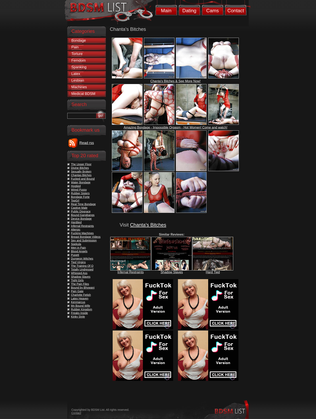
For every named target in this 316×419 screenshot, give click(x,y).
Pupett (75, 255)
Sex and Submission (84, 240)
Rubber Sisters (80, 193)
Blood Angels (79, 251)
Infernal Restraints (130, 272)
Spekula (76, 244)
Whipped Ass (79, 273)
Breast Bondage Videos (86, 236)
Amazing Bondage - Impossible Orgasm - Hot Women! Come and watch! (176, 127)
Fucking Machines (82, 233)
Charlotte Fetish (81, 294)
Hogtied (76, 186)
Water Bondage (80, 182)
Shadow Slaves (172, 272)
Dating (189, 10)
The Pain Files (80, 284)
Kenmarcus (78, 302)
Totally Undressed (82, 269)
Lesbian (77, 80)
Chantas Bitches (81, 175)
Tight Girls (77, 280)
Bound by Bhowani (83, 287)
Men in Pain (78, 247)
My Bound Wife (80, 305)
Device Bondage (81, 218)
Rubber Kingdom (81, 309)
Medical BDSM (83, 94)
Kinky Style (78, 316)
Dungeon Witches (82, 258)
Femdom (78, 60)
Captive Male (79, 207)
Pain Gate (77, 291)
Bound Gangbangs (83, 215)
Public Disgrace (80, 211)
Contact (235, 10)
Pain (75, 47)
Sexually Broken (81, 171)
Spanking (78, 67)
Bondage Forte (80, 197)
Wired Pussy (79, 189)
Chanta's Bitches (148, 225)
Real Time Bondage (83, 204)
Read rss (86, 143)
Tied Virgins (78, 262)
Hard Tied (213, 272)
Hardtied (76, 222)
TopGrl (75, 200)
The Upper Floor (81, 164)
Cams (212, 10)
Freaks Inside (79, 313)
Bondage (78, 40)
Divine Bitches (80, 167)
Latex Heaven (79, 298)
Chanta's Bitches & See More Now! (175, 81)
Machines (79, 87)
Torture (77, 54)
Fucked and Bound (83, 178)
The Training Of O (82, 265)
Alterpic (75, 229)
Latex (75, 74)
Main (166, 10)
